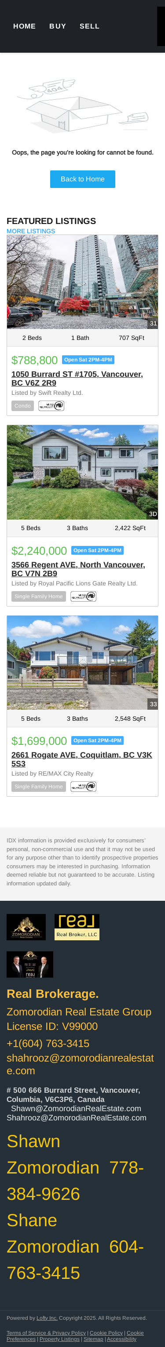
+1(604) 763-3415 (48, 1043)
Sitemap (93, 1339)
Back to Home (83, 179)
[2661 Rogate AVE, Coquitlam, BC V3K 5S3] (82, 663)
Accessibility (121, 1339)
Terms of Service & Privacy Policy (46, 1333)
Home (24, 26)
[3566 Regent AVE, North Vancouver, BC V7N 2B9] (82, 472)
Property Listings (60, 1339)
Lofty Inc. (47, 1318)
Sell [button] (90, 26)
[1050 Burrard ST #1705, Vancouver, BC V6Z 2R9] (82, 282)
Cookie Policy (106, 1333)
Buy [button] (57, 26)
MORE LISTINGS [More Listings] (31, 231)
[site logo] (31, 932)
